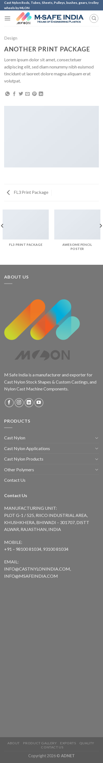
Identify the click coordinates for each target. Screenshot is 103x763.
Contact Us (15, 480)
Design (10, 37)
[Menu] (7, 18)
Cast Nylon (14, 437)
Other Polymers (19, 469)
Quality (86, 743)
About (13, 743)
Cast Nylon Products (23, 458)
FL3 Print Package (27, 192)
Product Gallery (40, 743)
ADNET (68, 755)
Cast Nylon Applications (27, 448)
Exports (68, 743)
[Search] (94, 18)
